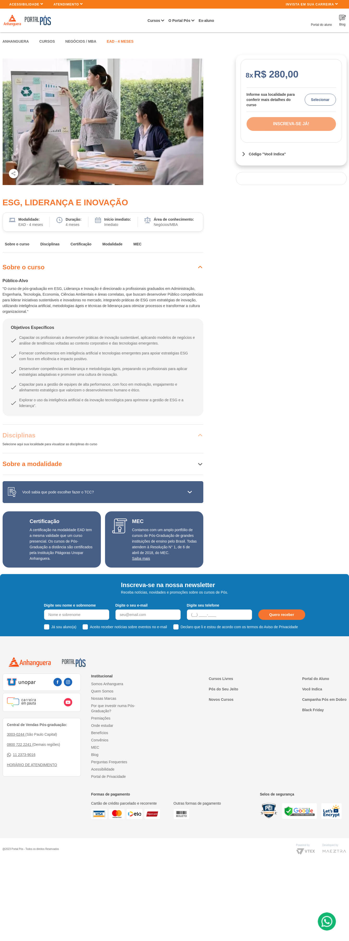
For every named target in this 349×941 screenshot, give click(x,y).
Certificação (81, 244)
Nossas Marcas (103, 698)
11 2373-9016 (21, 755)
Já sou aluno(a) (64, 627)
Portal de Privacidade (108, 776)
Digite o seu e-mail (131, 605)
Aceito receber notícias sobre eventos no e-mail (128, 627)
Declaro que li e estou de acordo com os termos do (239, 627)
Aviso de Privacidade (281, 627)
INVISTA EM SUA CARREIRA (312, 4)
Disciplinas (50, 244)
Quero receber (281, 615)
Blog (95, 755)
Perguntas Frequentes (109, 762)
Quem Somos (102, 691)
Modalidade (112, 244)
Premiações (101, 718)
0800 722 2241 (19, 744)
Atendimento (68, 4)
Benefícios (99, 733)
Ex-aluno (206, 20)
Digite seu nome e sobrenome (70, 605)
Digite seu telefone (203, 605)
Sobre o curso (17, 244)
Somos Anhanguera (107, 684)
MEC (137, 244)
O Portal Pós (179, 20)
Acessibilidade (26, 4)
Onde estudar (102, 725)
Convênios (99, 740)
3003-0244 (16, 734)
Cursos (154, 20)
